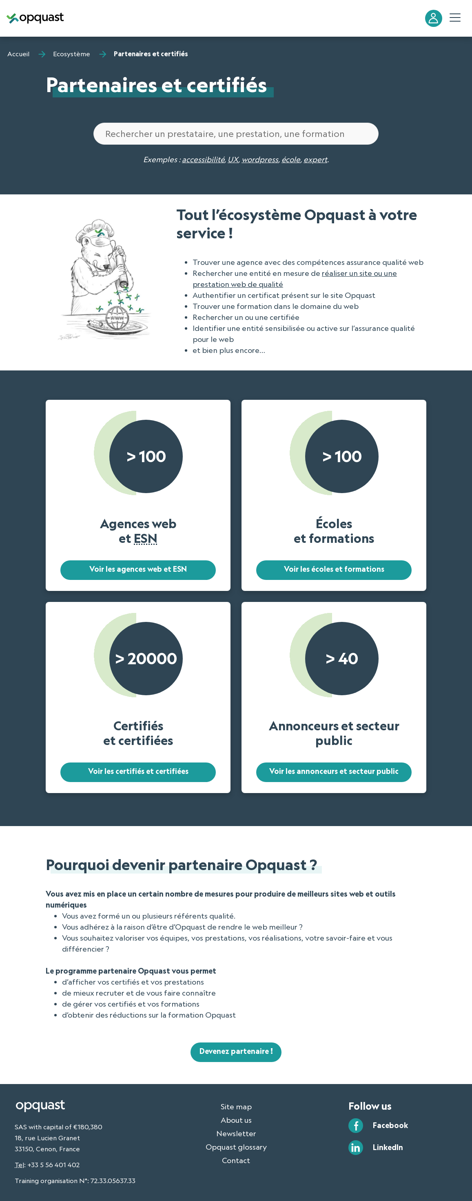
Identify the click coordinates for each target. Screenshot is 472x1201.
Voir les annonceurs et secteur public (334, 771)
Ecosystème (71, 54)
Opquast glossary (236, 1147)
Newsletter (236, 1133)
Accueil (18, 54)
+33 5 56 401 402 (53, 1165)
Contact (236, 1160)
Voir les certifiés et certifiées (138, 771)
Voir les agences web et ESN (138, 569)
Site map (236, 1106)
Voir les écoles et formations (334, 569)
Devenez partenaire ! (236, 1051)
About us (236, 1120)
